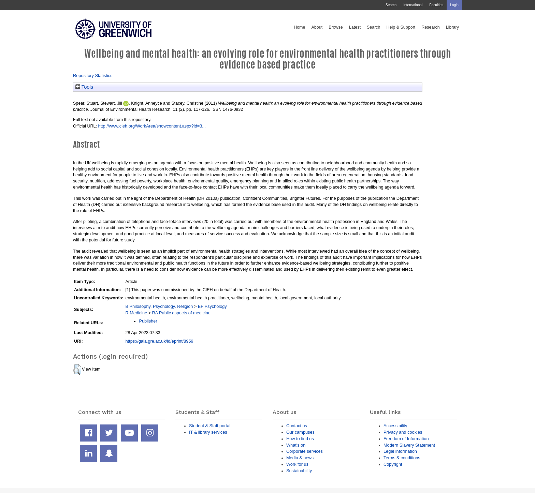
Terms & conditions (402, 457)
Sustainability (299, 470)
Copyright (393, 464)
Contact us (296, 425)
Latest (355, 27)
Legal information (400, 451)
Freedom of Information (406, 438)
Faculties (436, 5)
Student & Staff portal (209, 425)
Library (452, 27)
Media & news (300, 457)
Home (299, 27)
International (412, 5)
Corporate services (304, 451)
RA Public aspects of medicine (181, 312)
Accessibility (395, 425)
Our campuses (300, 432)
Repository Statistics (93, 75)
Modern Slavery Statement (409, 445)
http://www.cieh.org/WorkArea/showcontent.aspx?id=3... (152, 126)
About (316, 27)
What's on (295, 445)
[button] (77, 369)
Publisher (148, 321)
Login (454, 5)
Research (430, 27)
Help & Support (401, 27)
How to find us (300, 438)
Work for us (297, 464)
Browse (336, 27)
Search (391, 5)
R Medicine (136, 312)
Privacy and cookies (403, 432)
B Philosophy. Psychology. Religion (159, 306)
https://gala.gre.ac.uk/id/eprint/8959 (159, 341)
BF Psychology (212, 306)
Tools (84, 87)
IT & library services (208, 432)
